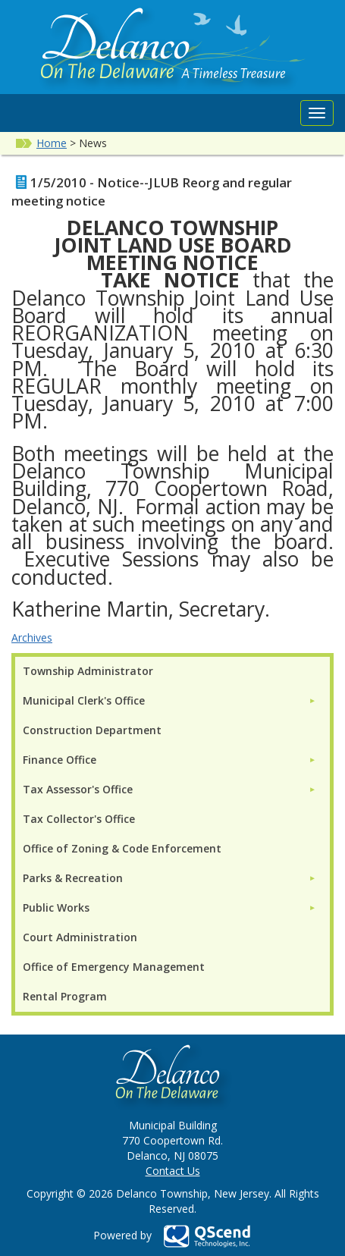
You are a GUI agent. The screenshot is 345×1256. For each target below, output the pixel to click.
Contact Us (173, 1170)
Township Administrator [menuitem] (88, 671)
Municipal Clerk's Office (84, 700)
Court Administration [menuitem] (80, 937)
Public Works (56, 907)
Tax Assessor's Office (78, 789)
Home (51, 143)
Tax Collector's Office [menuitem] (79, 819)
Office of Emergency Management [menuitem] (114, 966)
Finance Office (59, 759)
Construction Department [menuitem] (92, 730)
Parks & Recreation (73, 878)
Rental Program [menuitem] (65, 996)
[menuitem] (169, 700)
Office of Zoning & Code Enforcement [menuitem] (122, 848)
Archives (31, 637)
